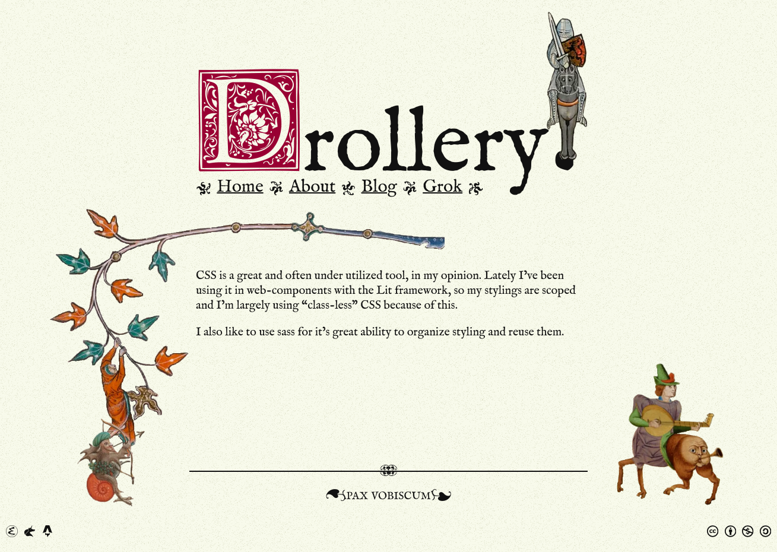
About (312, 187)
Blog (379, 187)
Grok (442, 187)
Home (240, 187)
